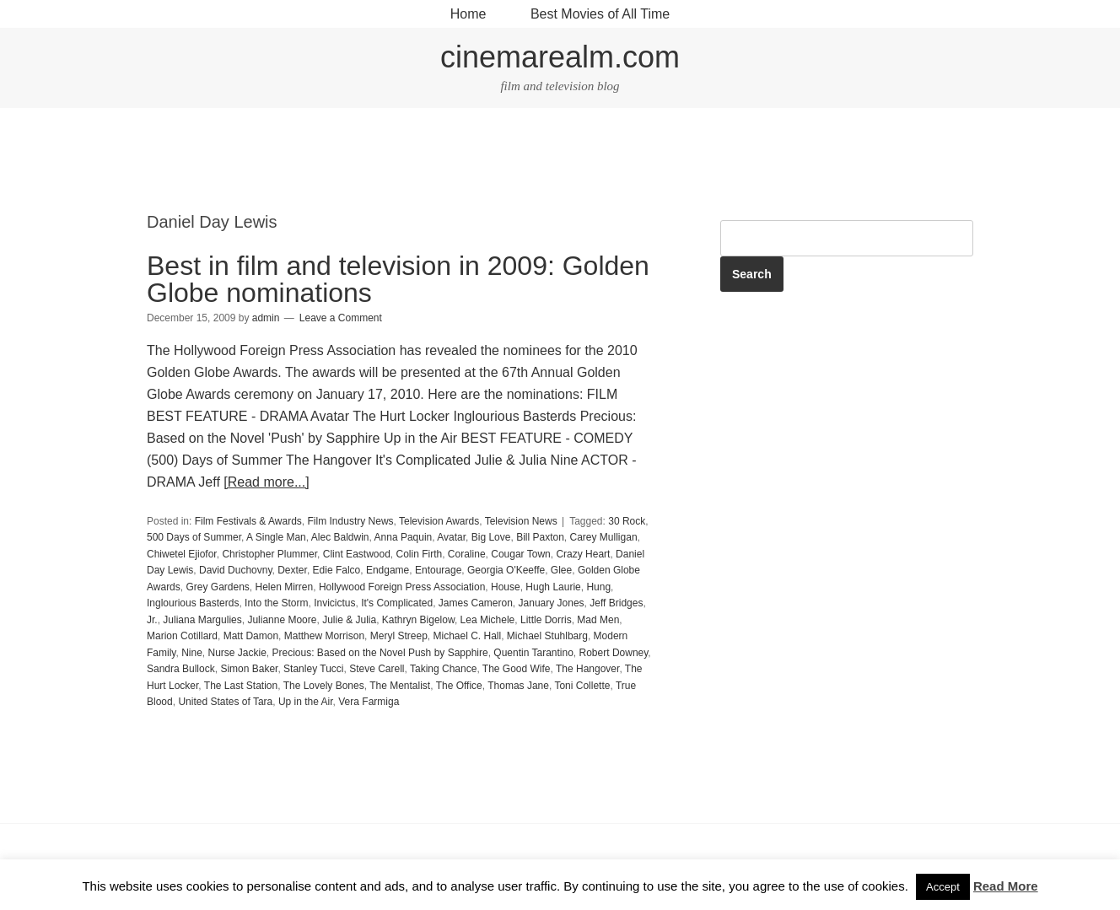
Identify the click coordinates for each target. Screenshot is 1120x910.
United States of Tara (225, 702)
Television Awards (439, 521)
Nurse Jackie (236, 653)
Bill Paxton (540, 537)
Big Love (491, 537)
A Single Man (276, 537)
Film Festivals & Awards (248, 521)
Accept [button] (943, 886)
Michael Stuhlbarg (547, 636)
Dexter (292, 570)
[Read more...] (266, 482)
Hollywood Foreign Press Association (402, 587)
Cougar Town (521, 554)
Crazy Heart (583, 554)
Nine (191, 653)
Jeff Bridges (616, 603)
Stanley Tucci (313, 669)
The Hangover (587, 669)
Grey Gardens (217, 587)
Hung (598, 587)
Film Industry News (351, 521)
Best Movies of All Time (600, 14)
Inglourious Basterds (193, 603)
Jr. (152, 620)
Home (468, 14)
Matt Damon (250, 636)
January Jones (551, 603)
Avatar (451, 537)
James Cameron (476, 603)
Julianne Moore (281, 620)
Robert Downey (614, 653)
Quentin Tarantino (533, 653)
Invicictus (334, 603)
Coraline (467, 554)
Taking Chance (443, 669)
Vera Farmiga (368, 702)
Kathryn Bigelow (418, 620)
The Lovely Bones (323, 686)
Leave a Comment (340, 318)
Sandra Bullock (181, 669)
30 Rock (626, 521)
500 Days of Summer (194, 537)
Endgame (387, 570)
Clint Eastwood (356, 554)
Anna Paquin (403, 537)
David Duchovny (235, 570)
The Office (459, 686)
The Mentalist (399, 686)
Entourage (438, 570)
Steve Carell (376, 669)
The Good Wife (516, 669)
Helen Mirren (285, 587)
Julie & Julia (349, 620)
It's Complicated (397, 603)
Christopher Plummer (269, 554)
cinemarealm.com (560, 57)
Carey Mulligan (604, 537)
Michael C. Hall (467, 636)
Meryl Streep (399, 636)
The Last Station (240, 686)
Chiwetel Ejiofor (182, 554)
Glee (561, 570)
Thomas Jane (518, 686)
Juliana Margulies (202, 620)
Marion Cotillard (182, 636)
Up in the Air (305, 702)
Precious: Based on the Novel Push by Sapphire (380, 653)
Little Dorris (546, 620)
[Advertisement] (560, 161)
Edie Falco (337, 570)
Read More (1005, 886)
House (505, 587)
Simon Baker (248, 669)
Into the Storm (276, 603)
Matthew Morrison (324, 636)
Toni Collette (582, 686)
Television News (521, 521)
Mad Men (598, 620)
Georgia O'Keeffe (506, 570)
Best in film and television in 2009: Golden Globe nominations (398, 279)
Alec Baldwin (340, 537)
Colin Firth (419, 554)
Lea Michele (487, 620)
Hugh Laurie (552, 587)
